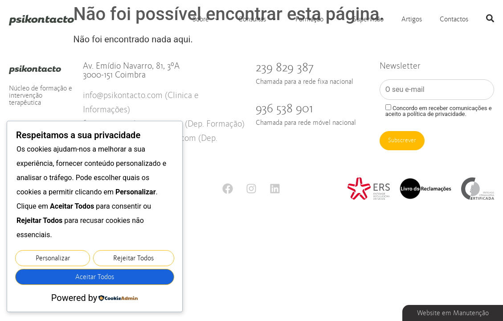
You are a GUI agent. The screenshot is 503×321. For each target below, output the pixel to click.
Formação (315, 19)
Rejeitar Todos (133, 259)
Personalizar (53, 259)
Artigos (411, 19)
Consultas (258, 19)
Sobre (206, 19)
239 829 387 (313, 73)
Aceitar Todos (94, 277)
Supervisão (368, 19)
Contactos (454, 19)
